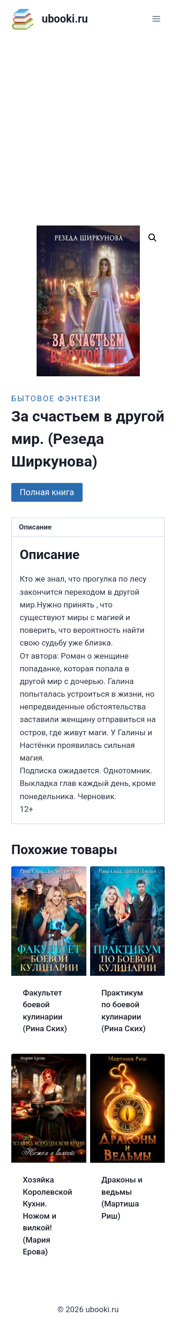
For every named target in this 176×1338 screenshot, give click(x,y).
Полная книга (47, 492)
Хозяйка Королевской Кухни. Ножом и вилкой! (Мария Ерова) (47, 1215)
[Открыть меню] (156, 18)
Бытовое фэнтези (56, 398)
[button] (152, 237)
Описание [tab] (35, 527)
